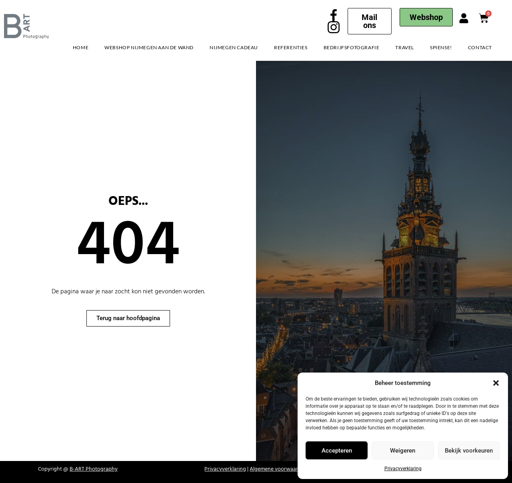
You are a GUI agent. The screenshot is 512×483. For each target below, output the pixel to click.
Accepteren (337, 450)
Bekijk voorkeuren (469, 450)
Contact (480, 47)
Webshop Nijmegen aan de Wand (149, 47)
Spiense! (441, 47)
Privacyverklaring (403, 468)
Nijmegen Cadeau (234, 47)
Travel (404, 47)
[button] (496, 383)
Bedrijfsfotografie (352, 47)
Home (80, 47)
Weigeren (402, 450)
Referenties (291, 47)
